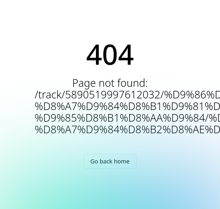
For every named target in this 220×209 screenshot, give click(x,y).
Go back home (110, 161)
